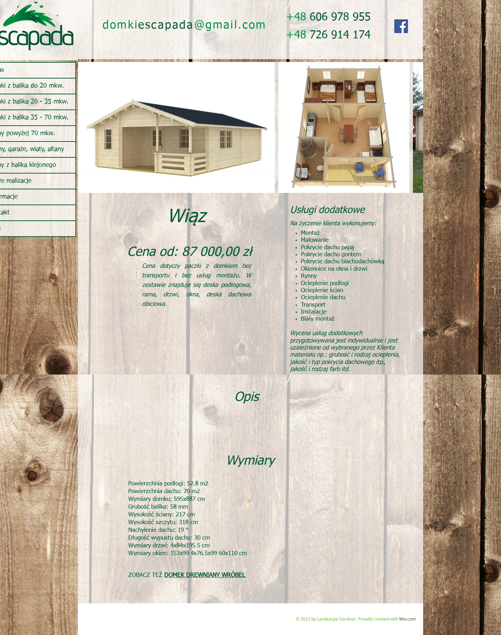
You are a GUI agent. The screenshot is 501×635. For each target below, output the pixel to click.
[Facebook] (401, 26)
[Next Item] (411, 127)
